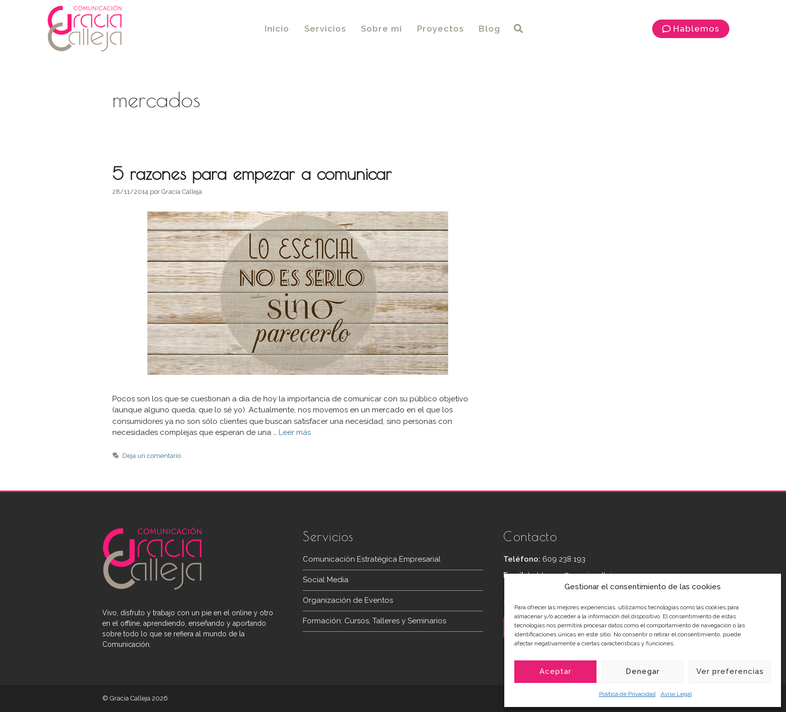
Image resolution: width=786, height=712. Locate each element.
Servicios (325, 29)
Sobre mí (381, 29)
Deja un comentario (151, 455)
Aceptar (555, 671)
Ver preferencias (730, 671)
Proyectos (440, 29)
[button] (518, 29)
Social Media (325, 579)
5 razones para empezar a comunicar (251, 173)
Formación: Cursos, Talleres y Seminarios (374, 620)
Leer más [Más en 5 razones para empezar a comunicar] (295, 432)
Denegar (643, 671)
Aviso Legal (676, 693)
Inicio (277, 29)
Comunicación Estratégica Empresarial (372, 559)
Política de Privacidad (627, 693)
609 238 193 (563, 559)
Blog (489, 29)
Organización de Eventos (348, 600)
